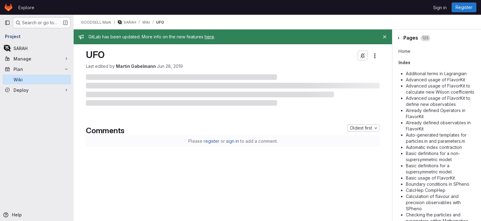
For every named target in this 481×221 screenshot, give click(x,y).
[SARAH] (36, 48)
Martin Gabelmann (136, 66)
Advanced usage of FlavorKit (435, 79)
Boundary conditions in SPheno (437, 184)
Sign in (440, 7)
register (211, 141)
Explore (26, 7)
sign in (232, 141)
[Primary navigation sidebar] (7, 23)
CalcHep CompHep (425, 190)
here (209, 36)
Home (404, 51)
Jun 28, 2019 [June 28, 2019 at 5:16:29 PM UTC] (170, 66)
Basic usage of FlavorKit (430, 177)
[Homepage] (8, 7)
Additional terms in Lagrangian (436, 73)
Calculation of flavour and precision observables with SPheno (433, 202)
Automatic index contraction (434, 147)
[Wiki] (36, 79)
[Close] (384, 37)
